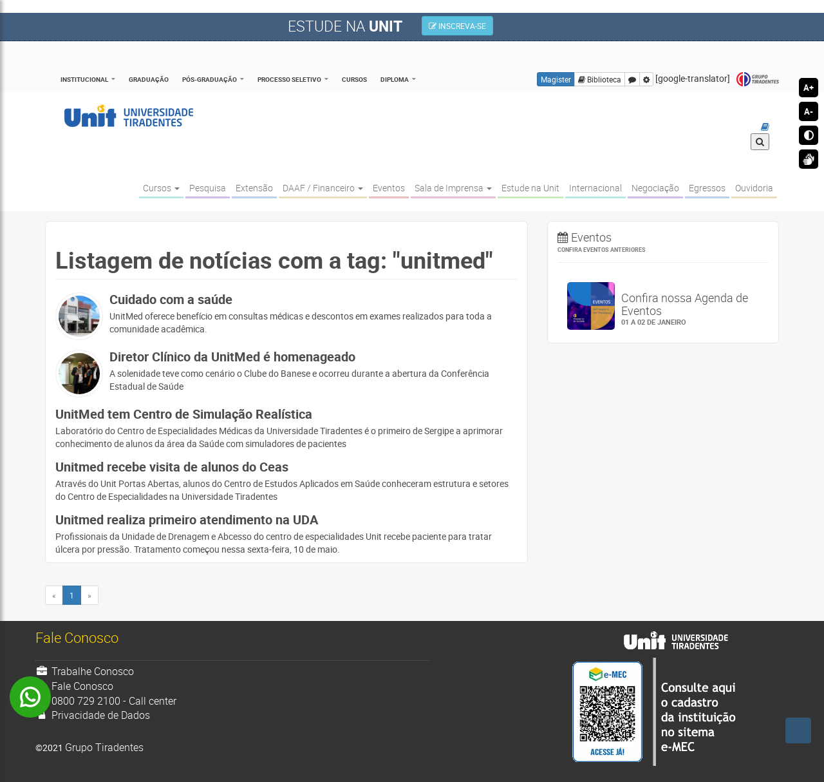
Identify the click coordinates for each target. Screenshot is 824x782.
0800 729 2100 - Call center (105, 701)
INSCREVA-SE (457, 26)
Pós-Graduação (209, 79)
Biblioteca (599, 79)
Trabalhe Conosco (84, 671)
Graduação (149, 79)
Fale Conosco (74, 686)
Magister (556, 79)
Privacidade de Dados (92, 715)
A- (808, 111)
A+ (808, 87)
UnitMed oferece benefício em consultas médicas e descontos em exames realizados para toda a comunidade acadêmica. (313, 313)
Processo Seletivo (289, 79)
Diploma (394, 79)
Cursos (354, 79)
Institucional (84, 79)
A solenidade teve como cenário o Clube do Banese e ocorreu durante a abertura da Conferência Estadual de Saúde (313, 371)
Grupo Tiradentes (757, 79)
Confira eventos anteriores (601, 249)
